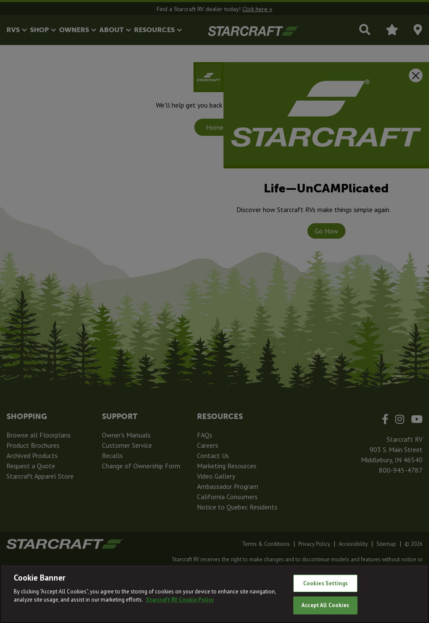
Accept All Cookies (325, 605)
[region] (214, 593)
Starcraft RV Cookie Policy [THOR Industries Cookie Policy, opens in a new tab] (180, 599)
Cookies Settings (325, 583)
